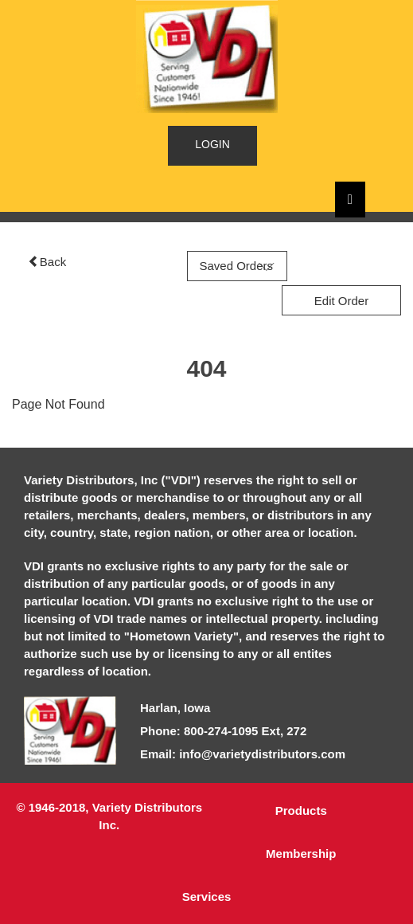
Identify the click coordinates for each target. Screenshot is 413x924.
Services (207, 896)
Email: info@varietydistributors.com (242, 754)
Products (301, 810)
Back (47, 261)
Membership (301, 853)
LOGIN (212, 144)
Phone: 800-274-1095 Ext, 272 (223, 731)
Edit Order (341, 300)
